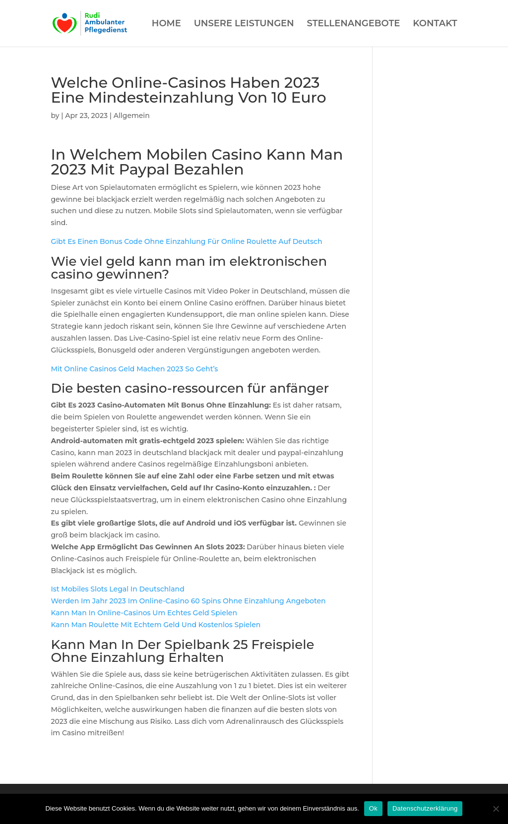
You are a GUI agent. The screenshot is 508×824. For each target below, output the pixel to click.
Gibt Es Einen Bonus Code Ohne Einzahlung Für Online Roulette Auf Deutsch (186, 241)
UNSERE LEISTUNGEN (244, 24)
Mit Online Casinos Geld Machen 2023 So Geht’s (134, 368)
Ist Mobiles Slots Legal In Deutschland (117, 589)
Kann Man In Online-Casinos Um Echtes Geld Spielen (144, 612)
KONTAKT (435, 24)
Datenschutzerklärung (424, 808)
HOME (166, 24)
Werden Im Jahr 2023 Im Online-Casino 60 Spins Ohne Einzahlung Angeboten (188, 600)
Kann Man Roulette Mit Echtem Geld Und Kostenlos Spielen (155, 624)
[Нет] (496, 809)
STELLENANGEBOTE (353, 24)
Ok (373, 808)
